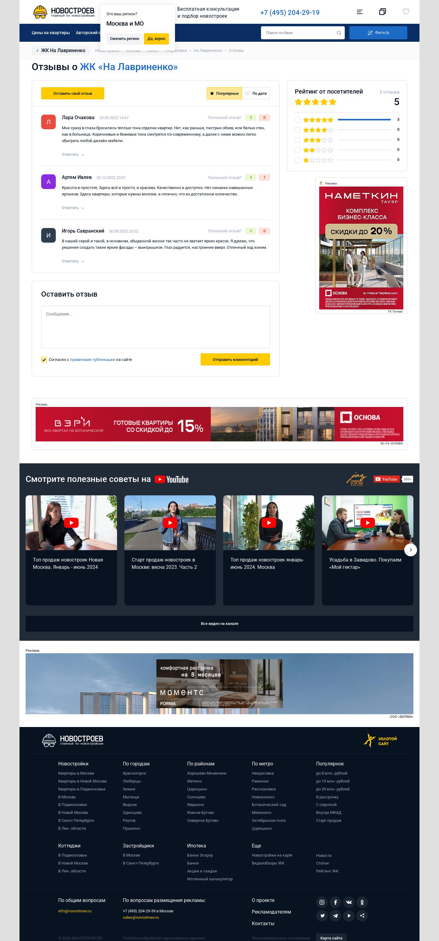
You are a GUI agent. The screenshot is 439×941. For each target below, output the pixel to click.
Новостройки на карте (272, 855)
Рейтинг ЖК (327, 871)
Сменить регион (124, 38)
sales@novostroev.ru (141, 917)
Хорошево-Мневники (207, 773)
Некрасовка (263, 773)
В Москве (67, 797)
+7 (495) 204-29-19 (293, 12)
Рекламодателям (271, 912)
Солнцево (196, 797)
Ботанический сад (269, 804)
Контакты (263, 923)
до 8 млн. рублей (332, 773)
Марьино (195, 804)
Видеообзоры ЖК (268, 863)
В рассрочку (327, 797)
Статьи (322, 863)
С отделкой (326, 804)
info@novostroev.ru (74, 911)
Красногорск (134, 773)
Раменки (260, 781)
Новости (324, 855)
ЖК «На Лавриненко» (129, 67)
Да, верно (156, 38)
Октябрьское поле (269, 820)
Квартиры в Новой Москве (82, 781)
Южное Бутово (200, 812)
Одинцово (132, 812)
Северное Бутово (202, 820)
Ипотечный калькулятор (210, 879)
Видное (130, 804)
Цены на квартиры (51, 32)
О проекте (263, 900)
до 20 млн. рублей (333, 789)
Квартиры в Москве (76, 773)
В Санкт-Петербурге (76, 820)
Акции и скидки (202, 871)
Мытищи (131, 797)
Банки (193, 863)
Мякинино (261, 812)
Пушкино (131, 828)
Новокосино (263, 797)
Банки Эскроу (200, 855)
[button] (410, 550)
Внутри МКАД (328, 812)
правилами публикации (92, 359)
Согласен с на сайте (90, 359)
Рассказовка (264, 789)
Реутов (129, 820)
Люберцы (132, 781)
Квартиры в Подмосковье (81, 789)
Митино (194, 781)
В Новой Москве (73, 812)
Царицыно (197, 789)
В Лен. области (72, 828)
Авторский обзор (93, 32)
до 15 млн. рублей (333, 781)
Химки (129, 789)
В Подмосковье (72, 804)
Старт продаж (328, 820)
